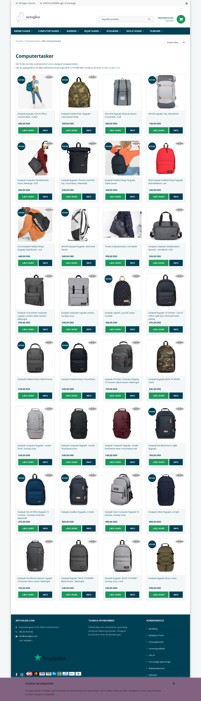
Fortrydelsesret (156, 642)
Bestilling (153, 628)
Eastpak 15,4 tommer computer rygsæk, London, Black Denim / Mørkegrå (32, 315)
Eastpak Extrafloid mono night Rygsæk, (163, 447)
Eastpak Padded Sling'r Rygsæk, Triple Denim (120, 182)
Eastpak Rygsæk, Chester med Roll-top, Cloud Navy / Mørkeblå (78, 182)
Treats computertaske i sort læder (121, 246)
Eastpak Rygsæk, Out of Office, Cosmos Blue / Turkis (32, 115)
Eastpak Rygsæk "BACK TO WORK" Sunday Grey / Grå (121, 580)
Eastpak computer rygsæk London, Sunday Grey (77, 314)
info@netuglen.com (111, 67)
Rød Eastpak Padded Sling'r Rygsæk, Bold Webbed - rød (166, 182)
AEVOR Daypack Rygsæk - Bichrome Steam (78, 248)
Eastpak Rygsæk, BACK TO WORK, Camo (164, 381)
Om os (152, 655)
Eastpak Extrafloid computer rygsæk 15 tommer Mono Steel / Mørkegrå (35, 580)
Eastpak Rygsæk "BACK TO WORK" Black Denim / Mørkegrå (77, 580)
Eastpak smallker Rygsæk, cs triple (77, 511)
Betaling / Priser (156, 635)
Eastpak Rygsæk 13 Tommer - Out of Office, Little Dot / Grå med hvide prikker (166, 315)
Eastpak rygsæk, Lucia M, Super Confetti (120, 314)
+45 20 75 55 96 (26, 631)
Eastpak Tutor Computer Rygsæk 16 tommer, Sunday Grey (122, 513)
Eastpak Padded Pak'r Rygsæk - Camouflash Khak (76, 115)
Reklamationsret (157, 668)
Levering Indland (157, 648)
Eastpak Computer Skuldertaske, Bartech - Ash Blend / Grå (164, 248)
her (56, 694)
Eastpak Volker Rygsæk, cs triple (164, 511)
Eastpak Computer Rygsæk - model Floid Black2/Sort (78, 447)
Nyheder (153, 675)
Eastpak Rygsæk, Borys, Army (163, 578)
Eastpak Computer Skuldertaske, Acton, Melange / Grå (33, 182)
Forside (19, 41)
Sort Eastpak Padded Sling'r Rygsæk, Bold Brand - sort (31, 248)
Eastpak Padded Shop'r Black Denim (35, 379)
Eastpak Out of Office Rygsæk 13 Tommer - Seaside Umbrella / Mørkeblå (33, 515)
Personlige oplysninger (160, 661)
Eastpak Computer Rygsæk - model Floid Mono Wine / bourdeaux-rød (121, 447)
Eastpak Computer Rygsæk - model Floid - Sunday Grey (34, 447)
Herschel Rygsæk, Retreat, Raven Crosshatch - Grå (120, 115)
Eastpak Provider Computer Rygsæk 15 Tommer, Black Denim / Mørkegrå (122, 381)
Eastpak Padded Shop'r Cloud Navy (78, 379)
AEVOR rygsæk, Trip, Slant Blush (164, 113)
